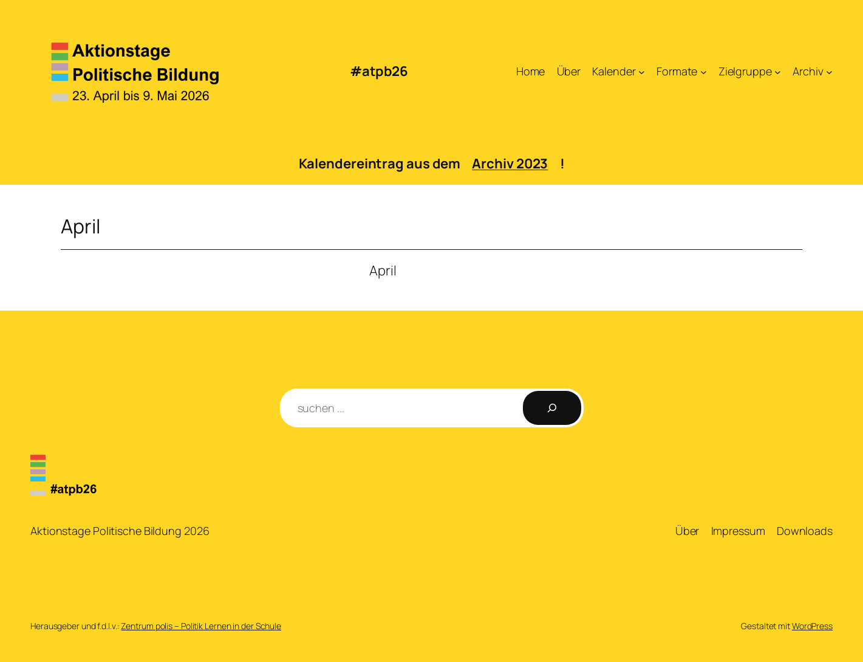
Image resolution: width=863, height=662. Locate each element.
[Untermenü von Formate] (703, 71)
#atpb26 (379, 71)
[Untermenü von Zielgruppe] (777, 71)
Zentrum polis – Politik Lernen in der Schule (201, 626)
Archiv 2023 (510, 163)
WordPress (812, 626)
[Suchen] (552, 408)
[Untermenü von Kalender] (641, 71)
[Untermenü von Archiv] (829, 71)
